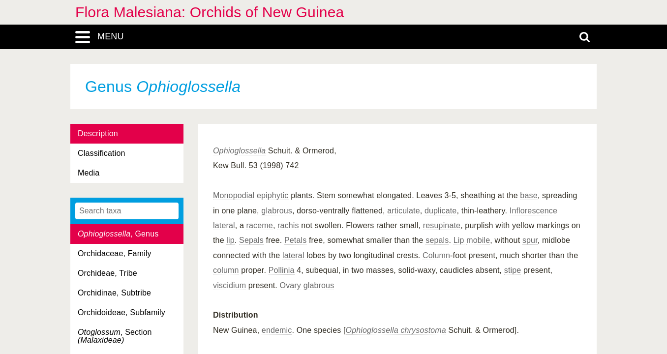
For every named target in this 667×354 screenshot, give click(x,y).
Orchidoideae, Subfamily (121, 312)
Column (436, 255)
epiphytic (273, 195)
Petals (295, 240)
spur (530, 240)
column (226, 270)
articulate (403, 210)
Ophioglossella (239, 151)
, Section (115, 336)
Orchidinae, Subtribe (114, 293)
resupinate (441, 225)
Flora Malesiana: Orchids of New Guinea (209, 12)
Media (88, 173)
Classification (101, 153)
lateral (224, 225)
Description (98, 133)
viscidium (229, 285)
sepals (437, 240)
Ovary (290, 285)
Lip (459, 240)
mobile (478, 240)
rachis (288, 225)
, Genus (118, 234)
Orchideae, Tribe (107, 273)
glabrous (276, 210)
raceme (259, 225)
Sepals (251, 240)
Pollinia (282, 270)
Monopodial (233, 195)
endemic (277, 330)
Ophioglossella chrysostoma (396, 330)
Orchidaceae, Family (115, 253)
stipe (512, 270)
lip (230, 240)
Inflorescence (533, 210)
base (528, 195)
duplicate (440, 210)
